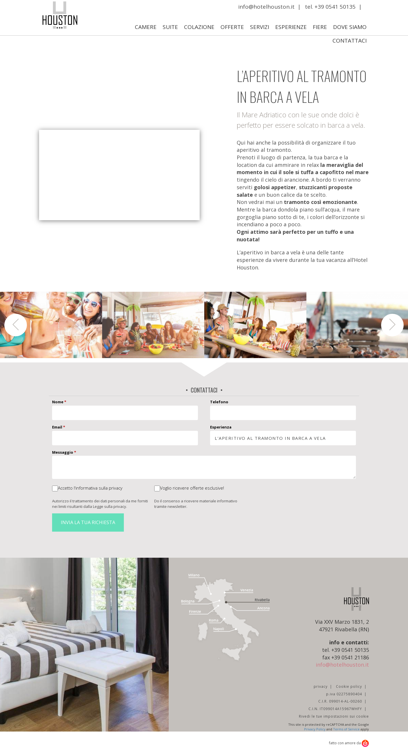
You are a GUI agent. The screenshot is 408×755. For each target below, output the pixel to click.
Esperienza (220, 427)
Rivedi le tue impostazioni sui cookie (334, 716)
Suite (170, 27)
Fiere (320, 27)
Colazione (199, 27)
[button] (15, 325)
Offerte (232, 27)
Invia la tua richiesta (88, 522)
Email (58, 427)
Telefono (219, 401)
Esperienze (291, 27)
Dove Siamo (350, 27)
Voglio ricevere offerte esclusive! (192, 488)
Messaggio (64, 452)
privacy (321, 686)
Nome (59, 401)
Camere (146, 27)
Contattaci (349, 40)
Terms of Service (346, 729)
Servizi (259, 27)
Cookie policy (349, 686)
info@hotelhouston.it (266, 6)
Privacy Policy (315, 729)
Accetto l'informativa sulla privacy (90, 488)
